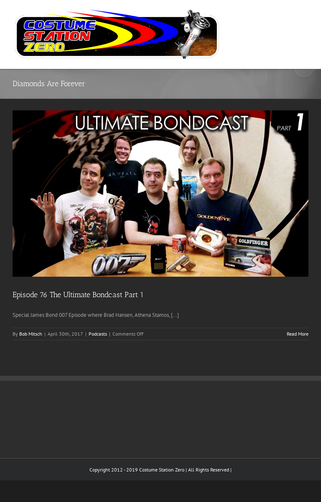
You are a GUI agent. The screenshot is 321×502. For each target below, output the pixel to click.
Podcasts (98, 334)
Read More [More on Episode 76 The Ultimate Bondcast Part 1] (297, 334)
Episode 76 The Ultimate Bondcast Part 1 (78, 294)
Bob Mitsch (30, 334)
